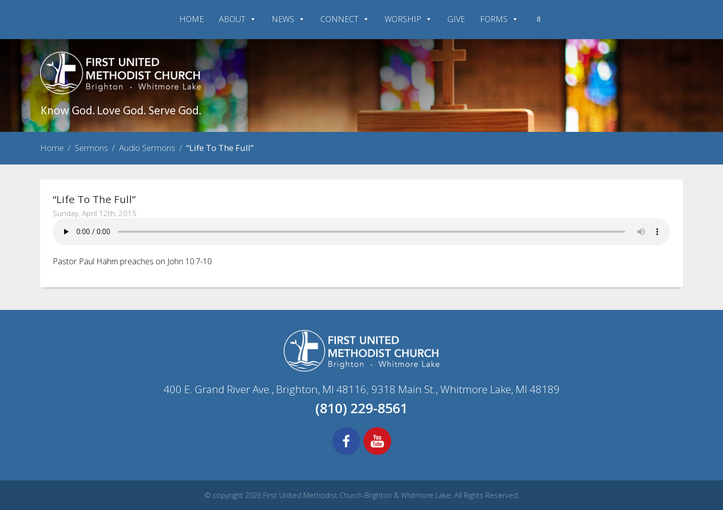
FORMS (499, 19)
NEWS (288, 19)
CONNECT (345, 19)
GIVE (456, 19)
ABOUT (238, 19)
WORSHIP (408, 19)
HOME (191, 19)
